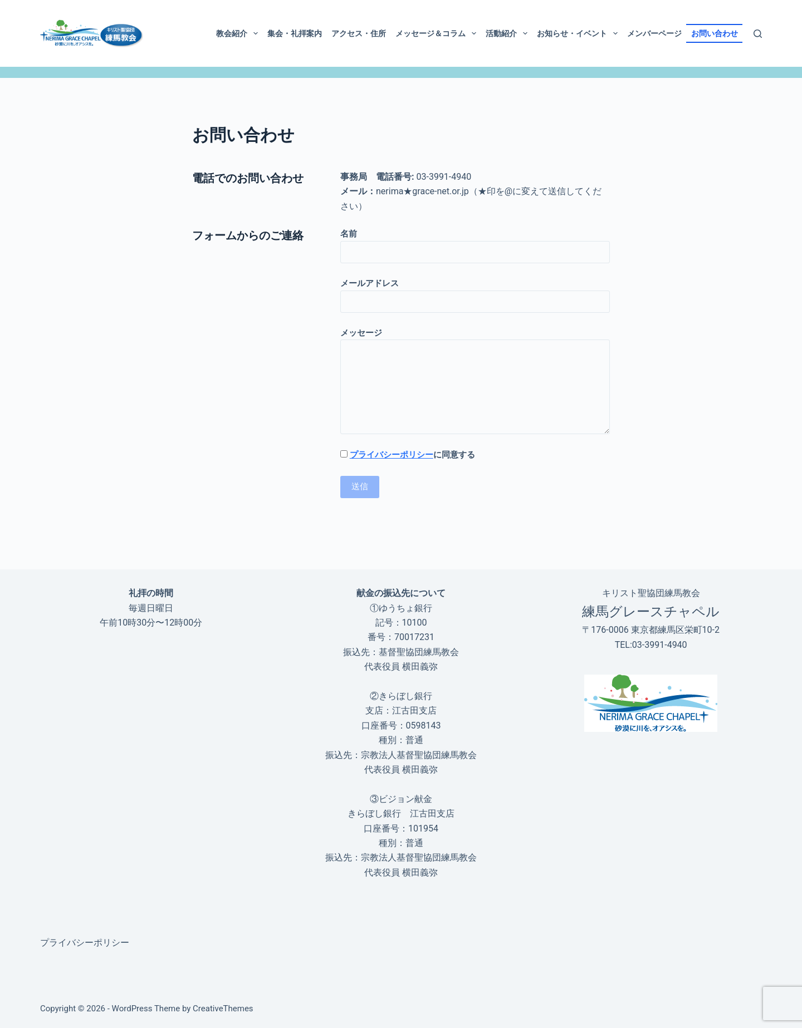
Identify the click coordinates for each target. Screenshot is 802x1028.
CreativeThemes (223, 1009)
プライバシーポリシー (391, 455)
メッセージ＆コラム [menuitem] (438, 33)
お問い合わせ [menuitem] (714, 33)
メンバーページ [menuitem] (654, 33)
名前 (475, 243)
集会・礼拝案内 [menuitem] (294, 33)
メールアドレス (475, 292)
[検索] (758, 33)
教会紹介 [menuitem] (239, 33)
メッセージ (475, 381)
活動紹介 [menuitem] (509, 33)
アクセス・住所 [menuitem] (358, 33)
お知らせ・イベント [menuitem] (579, 33)
